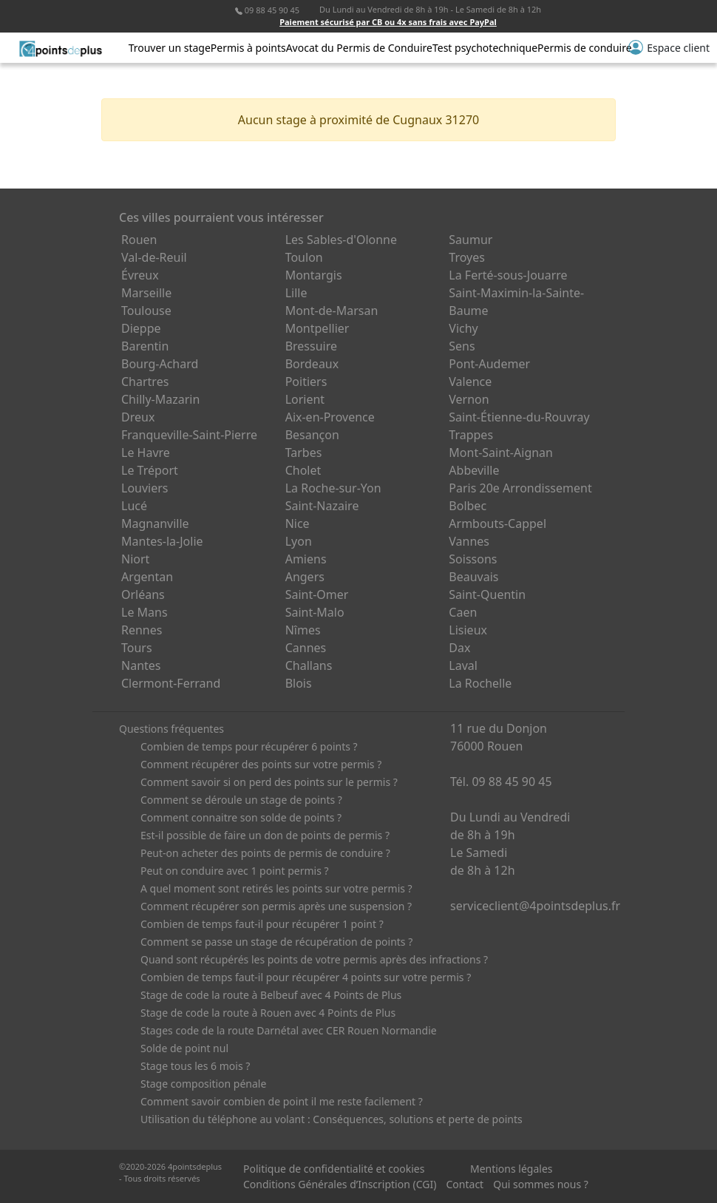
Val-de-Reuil (154, 257)
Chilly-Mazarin (160, 399)
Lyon (298, 541)
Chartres (145, 381)
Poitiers (306, 381)
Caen (463, 612)
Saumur (470, 239)
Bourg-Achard (159, 364)
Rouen (139, 239)
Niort (135, 559)
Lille (296, 293)
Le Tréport (149, 470)
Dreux (137, 417)
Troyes (467, 257)
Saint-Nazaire (322, 506)
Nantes (141, 665)
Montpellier (317, 328)
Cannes (306, 648)
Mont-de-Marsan (331, 310)
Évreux (140, 275)
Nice (297, 523)
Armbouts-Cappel (497, 523)
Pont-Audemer (489, 364)
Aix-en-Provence (330, 417)
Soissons (473, 559)
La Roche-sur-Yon (333, 488)
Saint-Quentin (487, 594)
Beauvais (473, 577)
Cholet (303, 470)
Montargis (313, 275)
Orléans (143, 594)
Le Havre (145, 452)
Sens (462, 346)
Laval (463, 665)
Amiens (306, 559)
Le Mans (144, 612)
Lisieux (468, 630)
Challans (309, 665)
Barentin (145, 346)
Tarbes (303, 452)
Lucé (134, 506)
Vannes (469, 541)
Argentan (147, 577)
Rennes (141, 630)
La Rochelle (480, 683)
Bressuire (311, 346)
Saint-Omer (317, 594)
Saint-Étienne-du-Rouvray (519, 417)
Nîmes (303, 630)
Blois (298, 683)
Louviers (145, 488)
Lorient (305, 399)
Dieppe (141, 328)
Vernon (469, 399)
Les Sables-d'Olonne (341, 239)
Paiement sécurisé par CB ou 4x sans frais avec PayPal (388, 21)
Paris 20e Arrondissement (520, 488)
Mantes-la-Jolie (162, 541)
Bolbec (467, 506)
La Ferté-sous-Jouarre (508, 275)
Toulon (304, 257)
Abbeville (474, 470)
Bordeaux (312, 364)
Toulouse (146, 310)
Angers (304, 577)
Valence (470, 381)
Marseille (146, 293)
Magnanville (155, 523)
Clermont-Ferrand (170, 683)
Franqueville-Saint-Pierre (189, 435)
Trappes (471, 435)
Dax (459, 648)
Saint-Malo (314, 612)
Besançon (312, 435)
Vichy (463, 328)
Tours (136, 648)
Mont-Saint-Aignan (501, 452)
